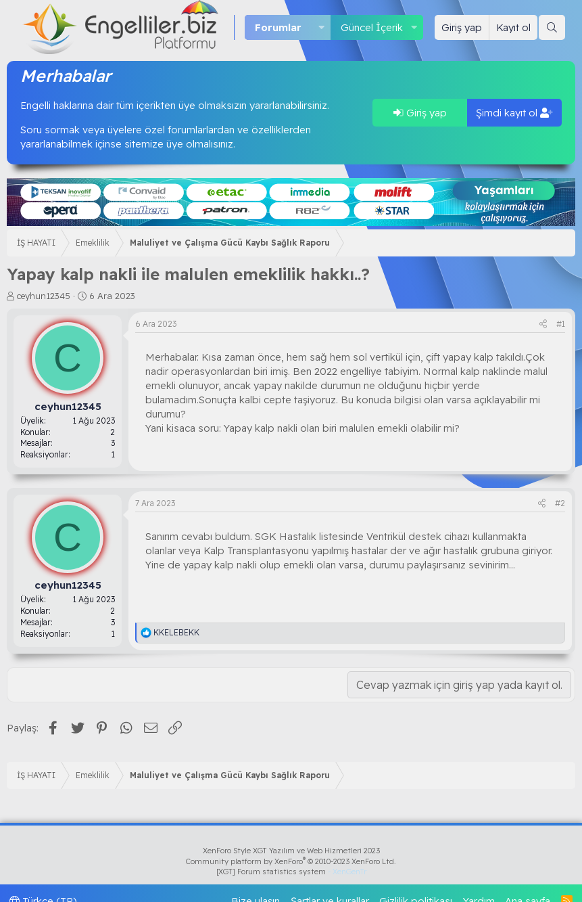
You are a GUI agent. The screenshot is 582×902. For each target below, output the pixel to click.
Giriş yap (420, 112)
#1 (560, 324)
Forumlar (278, 27)
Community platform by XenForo (291, 861)
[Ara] (552, 27)
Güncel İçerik (372, 27)
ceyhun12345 (43, 295)
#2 (560, 503)
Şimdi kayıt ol (514, 112)
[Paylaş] (543, 324)
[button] (321, 27)
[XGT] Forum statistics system (291, 871)
